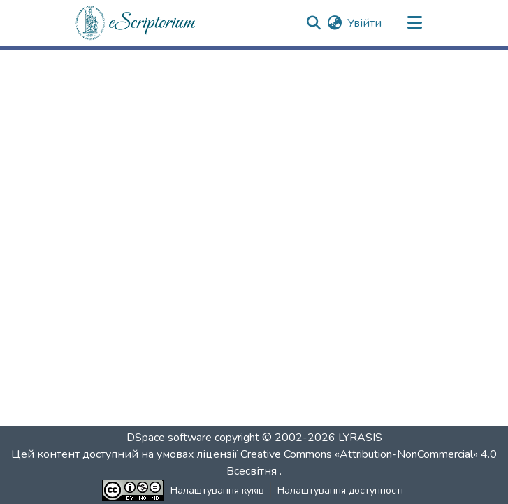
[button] (136, 23)
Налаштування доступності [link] (340, 490)
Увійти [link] (364, 23)
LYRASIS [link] (360, 437)
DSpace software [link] (169, 437)
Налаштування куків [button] (217, 490)
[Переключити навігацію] (415, 23)
